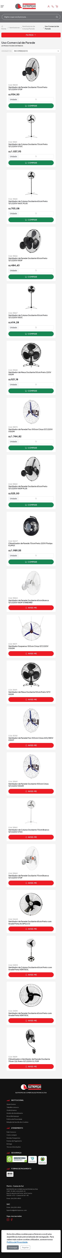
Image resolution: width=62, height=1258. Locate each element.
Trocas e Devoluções (14, 1147)
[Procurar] (57, 17)
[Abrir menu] (1, 6)
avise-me (31, 607)
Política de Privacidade (17, 1242)
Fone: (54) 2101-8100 (14, 1198)
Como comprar (12, 1135)
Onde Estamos (12, 1110)
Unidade (13, 99)
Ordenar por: (6, 51)
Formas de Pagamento (14, 1141)
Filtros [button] (31, 35)
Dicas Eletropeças (13, 1116)
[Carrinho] (57, 6)
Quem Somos (11, 1104)
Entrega (9, 1144)
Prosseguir (12, 1247)
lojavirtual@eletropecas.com (17, 1210)
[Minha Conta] (48, 6)
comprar (31, 105)
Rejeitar (25, 1247)
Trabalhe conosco (13, 1107)
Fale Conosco (11, 1132)
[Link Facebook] (11, 1219)
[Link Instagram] (8, 1219)
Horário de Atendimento (15, 1113)
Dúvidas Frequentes (13, 1138)
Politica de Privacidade (14, 1119)
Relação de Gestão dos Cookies (17, 1122)
